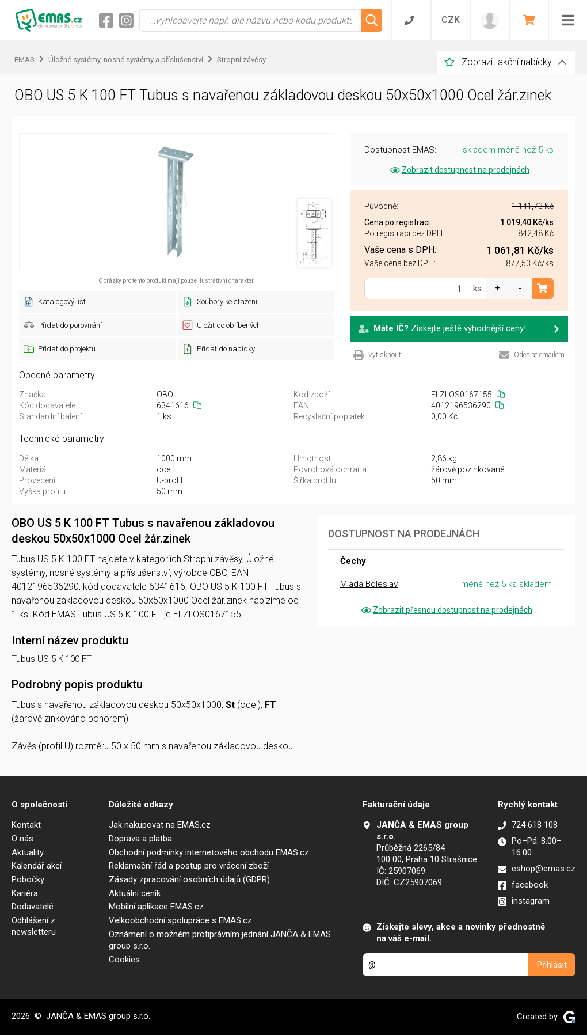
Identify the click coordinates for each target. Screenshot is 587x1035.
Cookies (124, 959)
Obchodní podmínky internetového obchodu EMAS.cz (209, 852)
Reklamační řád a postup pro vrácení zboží (189, 865)
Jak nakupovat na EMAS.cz (160, 825)
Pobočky (28, 879)
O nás (22, 838)
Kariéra (25, 893)
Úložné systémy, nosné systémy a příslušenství (125, 59)
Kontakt (26, 825)
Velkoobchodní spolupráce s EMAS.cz (180, 920)
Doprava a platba (140, 838)
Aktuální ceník (135, 893)
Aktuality (28, 852)
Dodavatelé (33, 906)
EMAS (24, 59)
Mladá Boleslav (369, 584)
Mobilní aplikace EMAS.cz (156, 906)
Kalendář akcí (37, 865)
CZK (450, 19)
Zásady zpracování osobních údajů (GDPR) (189, 879)
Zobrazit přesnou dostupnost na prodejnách (446, 610)
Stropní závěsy (241, 59)
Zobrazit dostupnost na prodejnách (458, 170)
